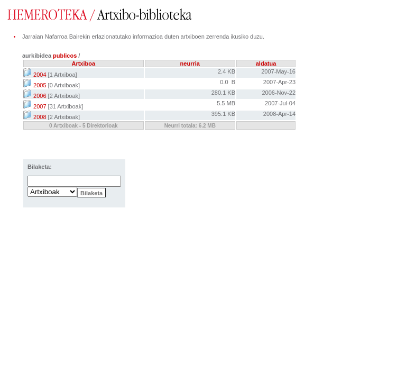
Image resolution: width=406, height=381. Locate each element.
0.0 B (227, 82)
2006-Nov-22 (279, 92)
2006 (35, 96)
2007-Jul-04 (280, 103)
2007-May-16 (278, 71)
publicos (65, 55)
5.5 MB (226, 103)
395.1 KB (223, 114)
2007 (35, 106)
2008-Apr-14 (279, 114)
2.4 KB (226, 71)
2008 (35, 117)
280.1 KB (223, 92)
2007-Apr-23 (279, 82)
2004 (35, 74)
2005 (35, 85)
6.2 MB (207, 126)
